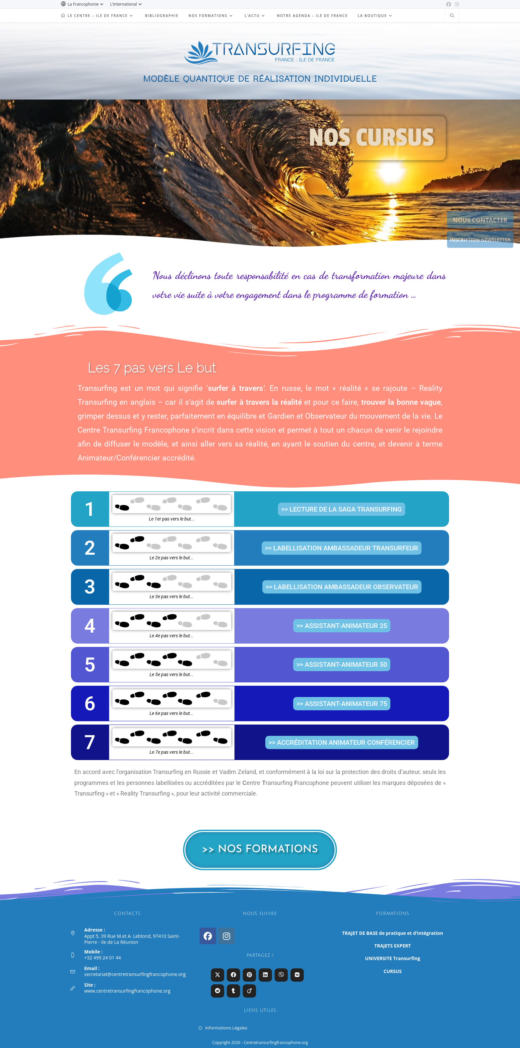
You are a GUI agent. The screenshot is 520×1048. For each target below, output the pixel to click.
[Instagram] (226, 936)
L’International (127, 4)
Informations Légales (226, 1028)
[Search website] (452, 16)
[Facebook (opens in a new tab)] (448, 4)
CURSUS (393, 971)
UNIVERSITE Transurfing (392, 958)
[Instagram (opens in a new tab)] (456, 4)
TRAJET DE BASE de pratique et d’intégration (392, 933)
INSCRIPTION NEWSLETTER (480, 240)
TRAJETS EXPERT (392, 946)
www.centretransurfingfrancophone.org (127, 991)
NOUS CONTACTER (480, 220)
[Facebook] (208, 936)
